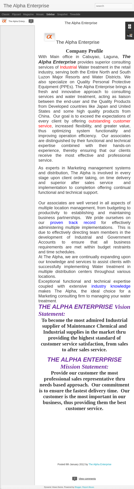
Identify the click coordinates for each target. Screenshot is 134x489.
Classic (6, 14)
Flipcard (16, 14)
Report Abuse (88, 487)
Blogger (78, 487)
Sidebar (50, 14)
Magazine (28, 14)
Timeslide (75, 14)
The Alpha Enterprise (18, 21)
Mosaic (40, 14)
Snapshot (62, 14)
